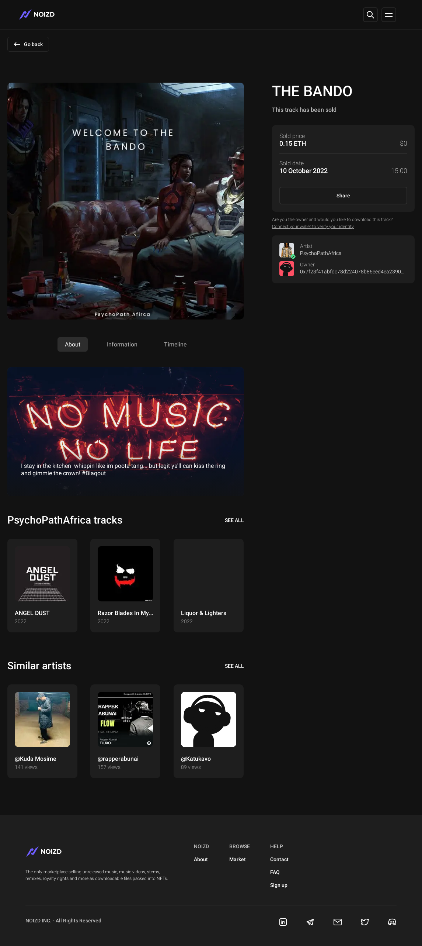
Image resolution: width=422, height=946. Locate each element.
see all (234, 520)
